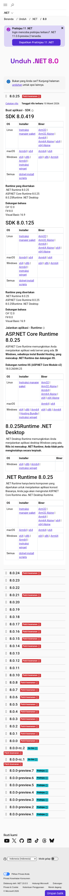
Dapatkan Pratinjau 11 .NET (36, 42)
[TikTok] (37, 841)
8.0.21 (15, 595)
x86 (27, 157)
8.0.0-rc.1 (17, 759)
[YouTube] (6, 841)
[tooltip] (39, 96)
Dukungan (57, 883)
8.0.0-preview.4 (22, 792)
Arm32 (42, 129)
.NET (8, 13)
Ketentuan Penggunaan (33, 887)
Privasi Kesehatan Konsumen (16, 878)
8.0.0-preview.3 (22, 800)
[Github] (22, 841)
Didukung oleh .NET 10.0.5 (15, 883)
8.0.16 (15, 631)
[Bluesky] (52, 841)
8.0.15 (15, 638)
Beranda (8, 19)
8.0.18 (15, 617)
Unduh (22, 19)
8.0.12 (15, 660)
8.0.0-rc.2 (17, 748)
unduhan (17, 84)
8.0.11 (15, 668)
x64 (58, 141)
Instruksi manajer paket (27, 131)
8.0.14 (15, 646)
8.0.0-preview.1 (22, 814)
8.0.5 (13, 704)
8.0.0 (13, 741)
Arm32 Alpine (46, 133)
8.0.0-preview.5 (22, 785)
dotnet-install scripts (26, 176)
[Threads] (44, 841)
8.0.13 (15, 653)
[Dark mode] (54, 859)
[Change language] (22, 859)
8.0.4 (13, 711)
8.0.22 (15, 588)
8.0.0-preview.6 (22, 778)
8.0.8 (13, 682)
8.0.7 (13, 690)
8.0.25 (15, 96)
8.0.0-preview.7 (22, 770)
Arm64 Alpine (46, 141)
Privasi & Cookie (10, 887)
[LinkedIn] (29, 841)
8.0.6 (13, 697)
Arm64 (42, 137)
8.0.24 (15, 573)
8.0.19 (15, 609)
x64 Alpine (44, 145)
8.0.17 (15, 624)
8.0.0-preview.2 (22, 807)
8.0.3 (13, 719)
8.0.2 (13, 726)
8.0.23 (15, 580)
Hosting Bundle (29, 413)
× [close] (62, 28)
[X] (14, 841)
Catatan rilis (12, 103)
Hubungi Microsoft (40, 883)
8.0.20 (15, 602)
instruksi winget (24, 166)
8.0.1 (13, 733)
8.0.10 (15, 675)
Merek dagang (54, 887)
